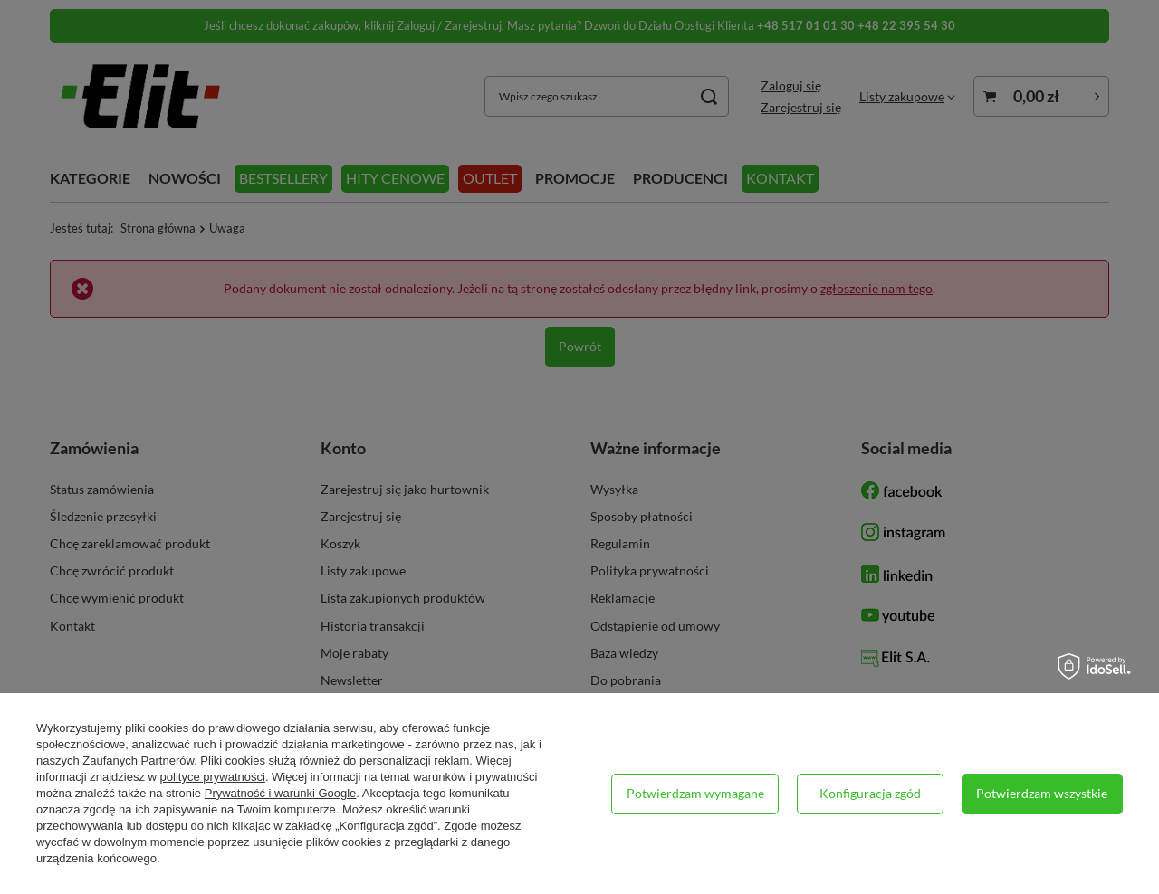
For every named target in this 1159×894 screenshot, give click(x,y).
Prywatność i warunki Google (281, 793)
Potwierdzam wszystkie (1041, 793)
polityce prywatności (212, 777)
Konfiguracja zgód (870, 793)
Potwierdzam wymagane (695, 793)
